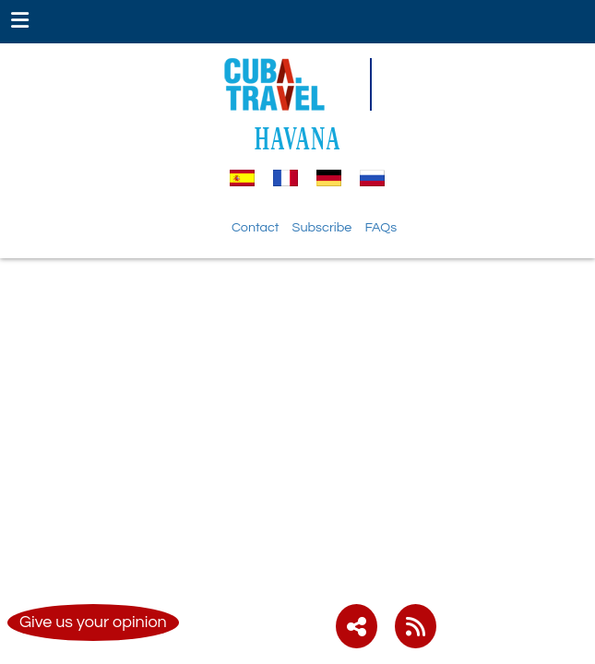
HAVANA (298, 138)
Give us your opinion (93, 622)
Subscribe (322, 227)
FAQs (380, 227)
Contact (256, 227)
